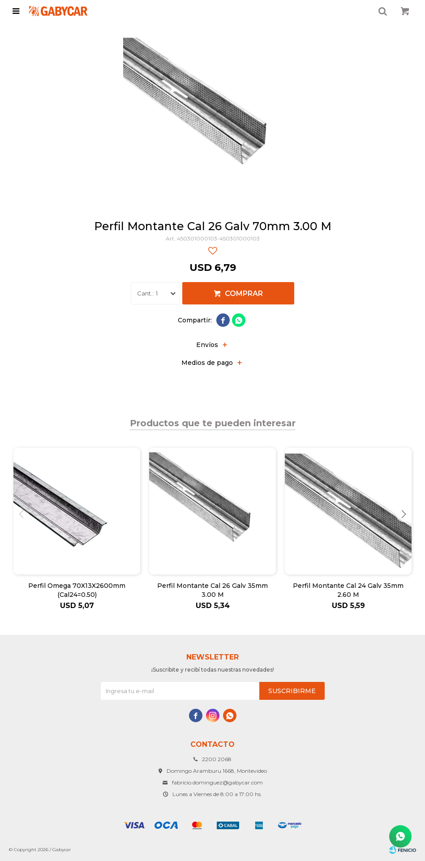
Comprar (244, 293)
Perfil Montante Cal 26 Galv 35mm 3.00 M (212, 590)
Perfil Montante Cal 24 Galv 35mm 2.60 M (348, 590)
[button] (404, 514)
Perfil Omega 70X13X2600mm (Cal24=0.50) (76, 590)
